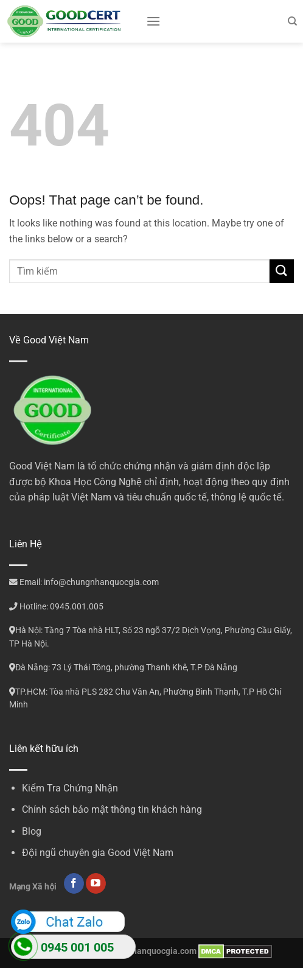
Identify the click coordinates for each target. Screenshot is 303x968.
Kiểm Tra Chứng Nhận (70, 788)
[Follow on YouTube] (96, 883)
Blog (31, 831)
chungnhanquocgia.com (150, 951)
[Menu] (153, 21)
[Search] (292, 21)
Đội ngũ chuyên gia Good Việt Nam (97, 852)
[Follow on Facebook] (74, 883)
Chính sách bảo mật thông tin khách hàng (112, 809)
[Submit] (282, 271)
